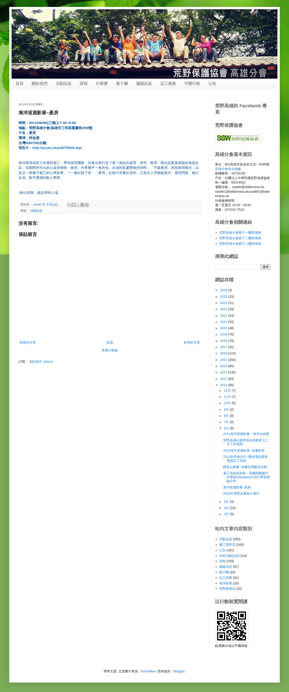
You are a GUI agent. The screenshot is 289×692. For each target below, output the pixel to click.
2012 (224, 379)
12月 (227, 390)
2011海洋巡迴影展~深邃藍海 (243, 450)
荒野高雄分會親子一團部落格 (240, 232)
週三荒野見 (227, 544)
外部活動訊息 (229, 556)
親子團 (122, 83)
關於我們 (39, 83)
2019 (224, 334)
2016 (224, 353)
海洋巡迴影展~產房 (237, 487)
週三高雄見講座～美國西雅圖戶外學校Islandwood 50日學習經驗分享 (246, 477)
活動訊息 (63, 83)
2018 (224, 341)
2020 (224, 328)
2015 (224, 360)
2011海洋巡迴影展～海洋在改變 (246, 434)
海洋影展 (225, 583)
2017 (224, 347)
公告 (212, 83)
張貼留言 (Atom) (41, 361)
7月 (227, 422)
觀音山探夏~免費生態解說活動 (245, 467)
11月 (227, 397)
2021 (224, 322)
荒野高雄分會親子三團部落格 (240, 243)
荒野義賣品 (227, 588)
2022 (224, 315)
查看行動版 (110, 350)
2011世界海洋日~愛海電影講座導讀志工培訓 (245, 458)
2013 (224, 372)
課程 (84, 83)
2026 (224, 290)
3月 (227, 514)
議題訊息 (144, 83)
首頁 (19, 83)
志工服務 (168, 83)
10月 (227, 403)
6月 (227, 428)
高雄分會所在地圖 (228, 169)
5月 (227, 501)
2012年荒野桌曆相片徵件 (241, 493)
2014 (224, 366)
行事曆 (102, 83)
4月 (227, 508)
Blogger (179, 671)
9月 (227, 409)
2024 (224, 303)
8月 (227, 416)
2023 (224, 309)
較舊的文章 (192, 342)
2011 (224, 385)
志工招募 (225, 578)
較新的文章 (28, 342)
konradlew (148, 671)
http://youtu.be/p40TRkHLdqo (57, 148)
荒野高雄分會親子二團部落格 (240, 238)
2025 (224, 296)
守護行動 (192, 83)
